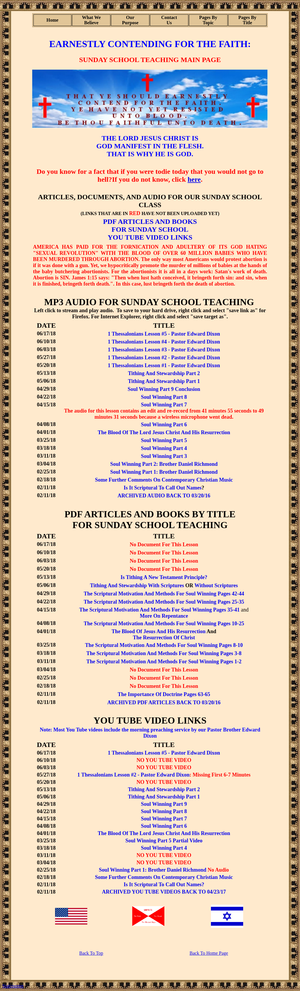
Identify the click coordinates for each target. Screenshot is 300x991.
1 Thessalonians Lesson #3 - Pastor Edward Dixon (164, 350)
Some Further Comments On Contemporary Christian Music (164, 480)
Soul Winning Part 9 (164, 804)
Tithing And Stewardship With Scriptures (137, 585)
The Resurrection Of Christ (164, 637)
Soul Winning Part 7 (164, 405)
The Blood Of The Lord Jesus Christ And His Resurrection (164, 432)
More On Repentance (164, 616)
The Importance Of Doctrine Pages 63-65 (164, 694)
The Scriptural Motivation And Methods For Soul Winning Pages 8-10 (164, 645)
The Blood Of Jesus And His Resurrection (159, 631)
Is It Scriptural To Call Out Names (163, 488)
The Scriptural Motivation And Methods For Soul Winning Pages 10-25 (164, 623)
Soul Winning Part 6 (164, 424)
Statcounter (13, 985)
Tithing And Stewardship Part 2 (164, 373)
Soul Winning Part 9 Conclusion (164, 389)
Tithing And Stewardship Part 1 (164, 797)
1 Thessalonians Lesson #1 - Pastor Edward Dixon (164, 365)
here (194, 179)
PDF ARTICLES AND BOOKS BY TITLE (150, 514)
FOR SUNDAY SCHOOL (150, 229)
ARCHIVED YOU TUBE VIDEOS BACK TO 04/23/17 (164, 892)
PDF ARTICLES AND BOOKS (150, 221)
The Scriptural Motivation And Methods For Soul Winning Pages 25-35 (164, 602)
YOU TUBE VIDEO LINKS (150, 237)
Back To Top (91, 953)
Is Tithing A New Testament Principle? (164, 577)
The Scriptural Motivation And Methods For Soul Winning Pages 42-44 (164, 594)
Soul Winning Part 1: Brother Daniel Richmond (164, 472)
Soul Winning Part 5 (164, 440)
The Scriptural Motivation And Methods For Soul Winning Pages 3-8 (164, 653)
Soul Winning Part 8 (164, 397)
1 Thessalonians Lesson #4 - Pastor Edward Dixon (164, 342)
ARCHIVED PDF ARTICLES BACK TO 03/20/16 (164, 702)
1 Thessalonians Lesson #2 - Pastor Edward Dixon (164, 357)
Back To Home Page (209, 953)
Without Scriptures (216, 585)
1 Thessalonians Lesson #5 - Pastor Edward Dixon (164, 334)
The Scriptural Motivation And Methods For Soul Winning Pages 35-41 (159, 610)
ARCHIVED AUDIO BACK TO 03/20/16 (163, 496)
